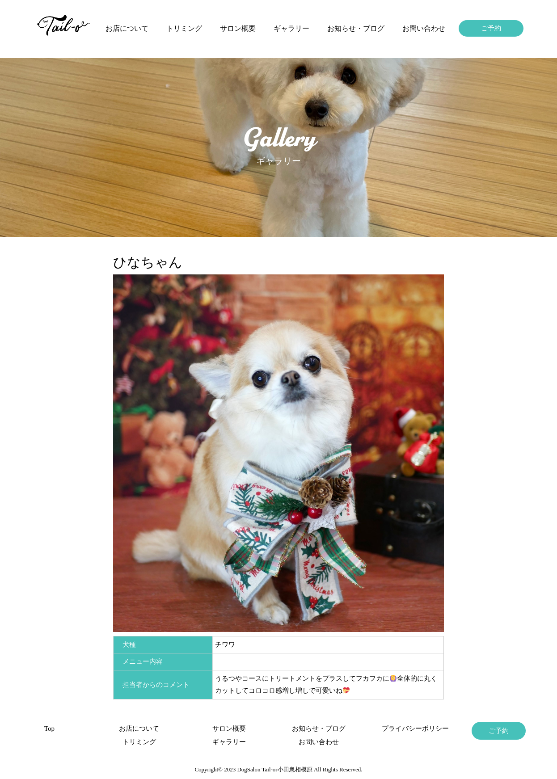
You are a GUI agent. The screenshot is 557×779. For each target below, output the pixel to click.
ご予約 (491, 28)
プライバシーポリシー (409, 728)
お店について (126, 28)
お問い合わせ (423, 28)
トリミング (184, 28)
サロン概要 (238, 28)
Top (49, 728)
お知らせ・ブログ (355, 28)
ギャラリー (291, 28)
